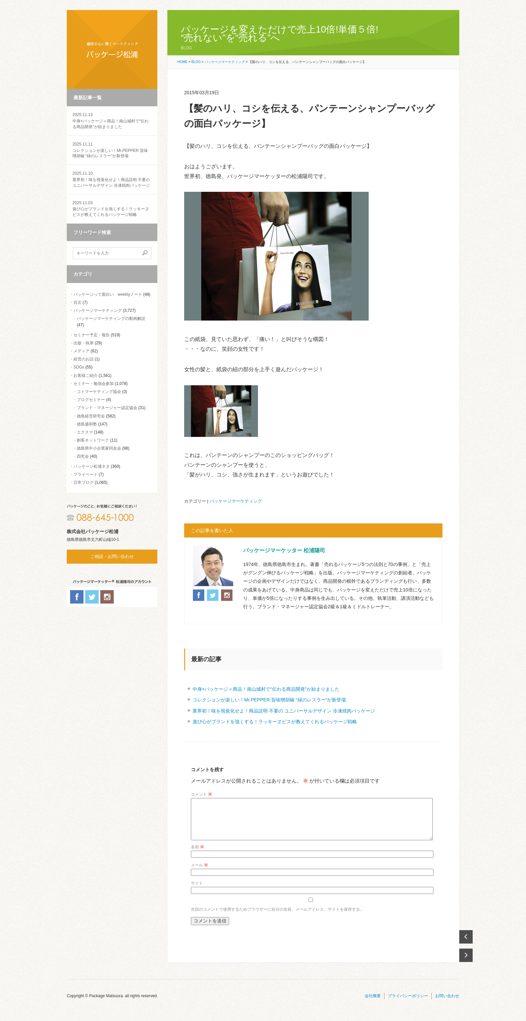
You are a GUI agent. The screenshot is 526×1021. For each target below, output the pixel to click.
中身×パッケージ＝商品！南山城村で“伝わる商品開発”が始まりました (112, 120)
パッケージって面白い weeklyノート (107, 294)
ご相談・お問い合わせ (112, 556)
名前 (197, 855)
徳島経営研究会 (91, 416)
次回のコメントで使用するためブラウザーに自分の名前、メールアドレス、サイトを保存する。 (277, 917)
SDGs (78, 367)
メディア (81, 351)
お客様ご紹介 (85, 375)
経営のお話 (83, 359)
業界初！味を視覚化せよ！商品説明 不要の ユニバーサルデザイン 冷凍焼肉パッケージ (112, 179)
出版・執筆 (83, 343)
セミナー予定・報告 (91, 335)
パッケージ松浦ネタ (91, 466)
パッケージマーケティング (97, 310)
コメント (201, 794)
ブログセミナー (91, 399)
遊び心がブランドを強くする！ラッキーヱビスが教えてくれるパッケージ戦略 (112, 208)
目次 (77, 302)
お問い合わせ (447, 1004)
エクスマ (85, 432)
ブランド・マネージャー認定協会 (107, 407)
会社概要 (373, 1004)
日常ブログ (83, 482)
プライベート (85, 474)
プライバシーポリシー (408, 1004)
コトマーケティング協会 (99, 391)
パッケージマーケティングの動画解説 (111, 318)
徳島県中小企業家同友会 (99, 448)
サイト (197, 891)
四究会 (83, 456)
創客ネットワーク (93, 440)
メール (199, 873)
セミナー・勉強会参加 (93, 383)
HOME (182, 62)
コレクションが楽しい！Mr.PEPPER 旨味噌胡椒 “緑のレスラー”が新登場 (112, 150)
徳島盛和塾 (87, 424)
